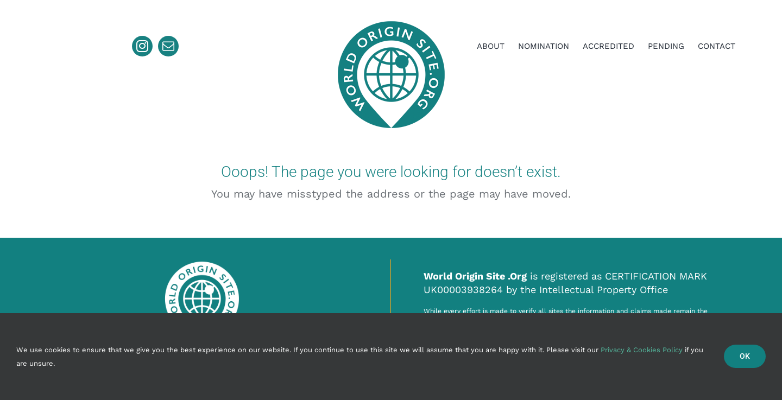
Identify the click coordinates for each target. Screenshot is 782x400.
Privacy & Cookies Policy (642, 350)
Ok (745, 356)
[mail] (168, 46)
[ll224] (391, 18)
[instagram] (142, 46)
